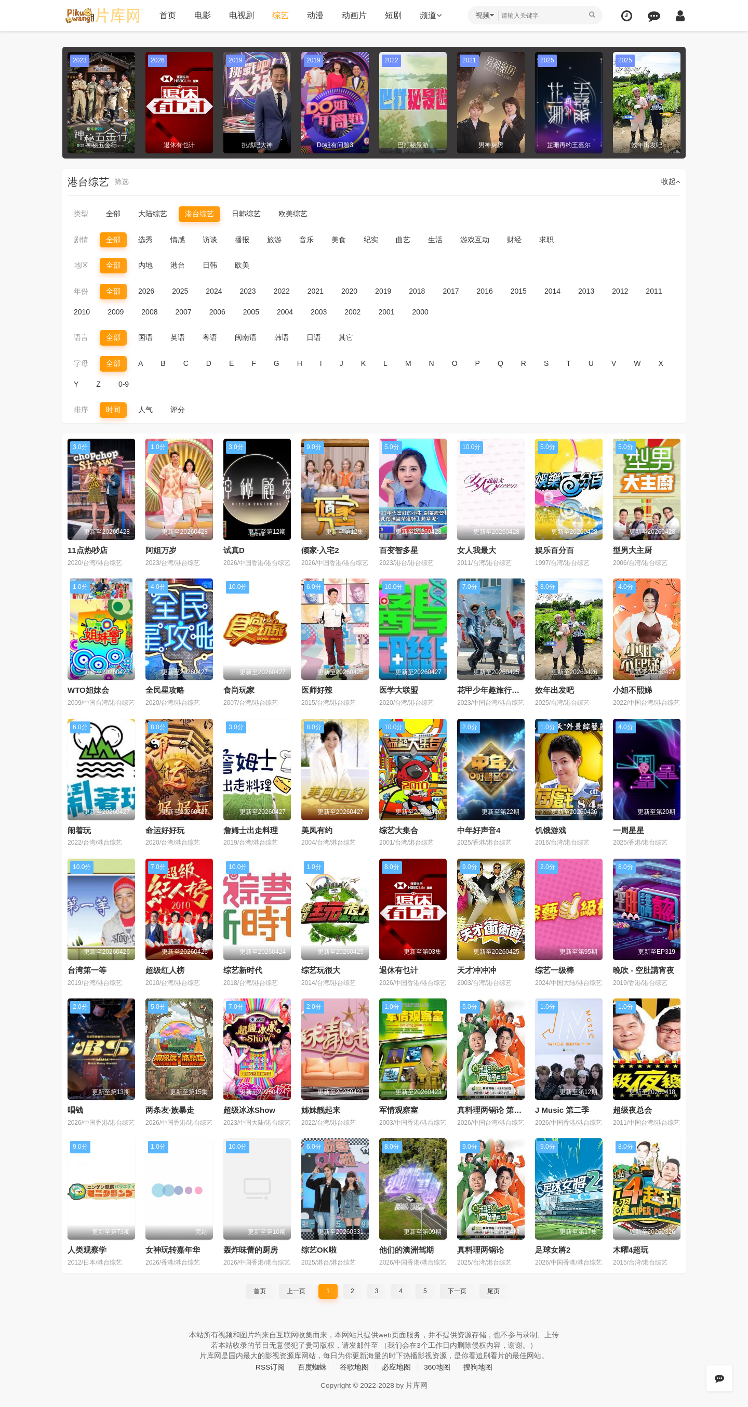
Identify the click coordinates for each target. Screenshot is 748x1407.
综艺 (279, 15)
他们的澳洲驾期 (406, 1249)
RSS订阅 (270, 1366)
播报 (242, 239)
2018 (417, 291)
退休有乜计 (398, 969)
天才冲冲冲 (476, 969)
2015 (519, 291)
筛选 (121, 182)
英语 (177, 337)
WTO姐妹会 (88, 690)
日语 (313, 337)
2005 (251, 311)
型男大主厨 (632, 549)
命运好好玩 (164, 829)
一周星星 (628, 829)
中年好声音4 (478, 829)
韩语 (281, 337)
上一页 (296, 1290)
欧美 (242, 265)
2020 (349, 291)
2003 (319, 311)
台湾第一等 (87, 969)
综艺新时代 (242, 969)
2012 (620, 291)
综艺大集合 (398, 829)
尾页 (493, 1290)
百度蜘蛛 (312, 1366)
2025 (180, 291)
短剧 (392, 15)
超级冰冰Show (249, 1109)
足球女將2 (552, 1249)
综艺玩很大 (320, 969)
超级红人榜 (164, 969)
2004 (285, 311)
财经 (514, 239)
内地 (145, 265)
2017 (451, 291)
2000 (420, 311)
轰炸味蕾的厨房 (250, 1249)
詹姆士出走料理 (250, 829)
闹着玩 (79, 829)
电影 (201, 15)
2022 (282, 291)
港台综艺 (199, 213)
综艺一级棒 (554, 969)
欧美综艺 (293, 213)
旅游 (274, 239)
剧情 (81, 239)
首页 (166, 15)
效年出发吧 (554, 690)
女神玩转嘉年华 (172, 1249)
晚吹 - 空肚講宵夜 (643, 969)
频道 (429, 15)
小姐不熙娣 (632, 690)
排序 (81, 409)
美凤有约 (316, 829)
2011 (654, 291)
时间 (113, 409)
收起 (670, 182)
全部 (113, 213)
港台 (177, 265)
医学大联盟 (398, 690)
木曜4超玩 (630, 1249)
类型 (81, 213)
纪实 (371, 239)
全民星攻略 (164, 690)
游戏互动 (474, 239)
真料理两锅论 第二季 (493, 1109)
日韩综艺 (246, 213)
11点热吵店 (88, 549)
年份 (81, 291)
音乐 (306, 239)
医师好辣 (316, 690)
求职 (546, 239)
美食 (338, 239)
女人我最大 (476, 549)
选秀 (145, 239)
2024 (214, 291)
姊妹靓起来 (320, 1109)
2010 (82, 311)
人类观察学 (87, 1249)
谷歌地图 (354, 1366)
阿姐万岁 (161, 549)
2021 (316, 291)
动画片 (353, 15)
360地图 (437, 1366)
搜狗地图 (478, 1366)
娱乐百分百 (554, 549)
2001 (386, 311)
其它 (346, 337)
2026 (146, 291)
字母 (81, 363)
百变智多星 (398, 549)
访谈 (210, 239)
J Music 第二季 (562, 1109)
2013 (586, 291)
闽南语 (246, 337)
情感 (177, 239)
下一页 (457, 1290)
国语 (145, 337)
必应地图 (396, 1366)
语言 (81, 337)
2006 (217, 311)
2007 (183, 311)
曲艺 (403, 239)
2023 (247, 291)
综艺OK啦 (319, 1249)
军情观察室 (398, 1109)
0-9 (123, 383)
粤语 (210, 337)
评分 (177, 409)
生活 (435, 239)
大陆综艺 (152, 213)
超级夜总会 (632, 1109)
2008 (149, 311)
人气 (145, 409)
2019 (383, 291)
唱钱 (75, 1109)
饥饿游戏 (550, 829)
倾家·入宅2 (320, 549)
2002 (352, 311)
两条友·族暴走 (169, 1109)
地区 (81, 265)
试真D (234, 549)
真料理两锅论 (480, 1249)
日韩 (210, 265)
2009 (116, 311)
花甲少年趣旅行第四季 (496, 690)
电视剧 (240, 15)
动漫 (314, 15)
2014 (552, 291)
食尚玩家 (239, 690)
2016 (485, 291)
